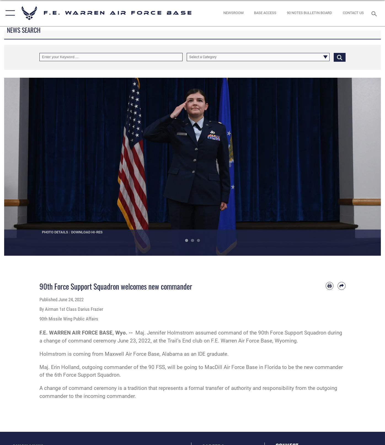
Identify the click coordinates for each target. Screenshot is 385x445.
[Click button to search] (340, 57)
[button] (9, 13)
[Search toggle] (374, 13)
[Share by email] (342, 286)
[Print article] (330, 286)
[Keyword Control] (111, 57)
